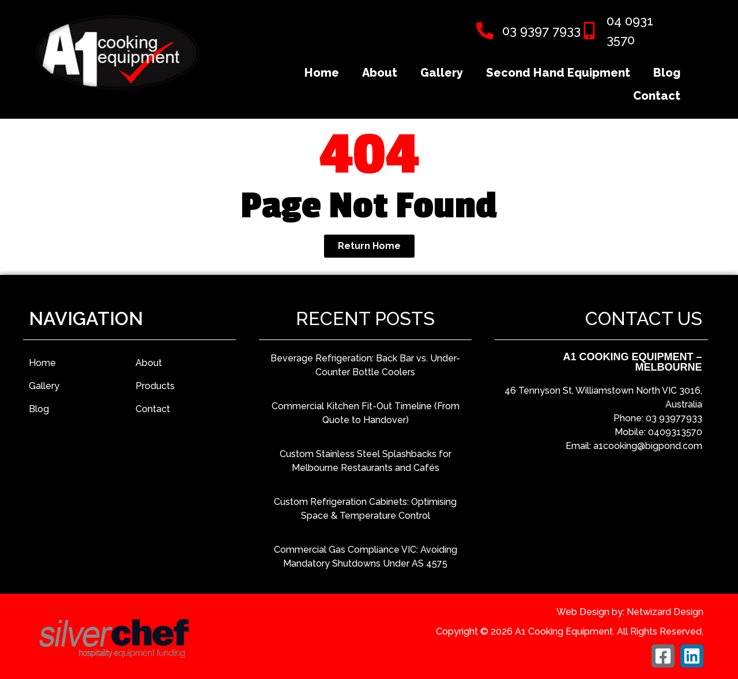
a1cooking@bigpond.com (647, 445)
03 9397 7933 (541, 30)
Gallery (441, 73)
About (379, 73)
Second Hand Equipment (558, 73)
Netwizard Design (665, 611)
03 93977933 (674, 418)
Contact (656, 96)
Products (155, 385)
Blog (666, 73)
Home (321, 73)
